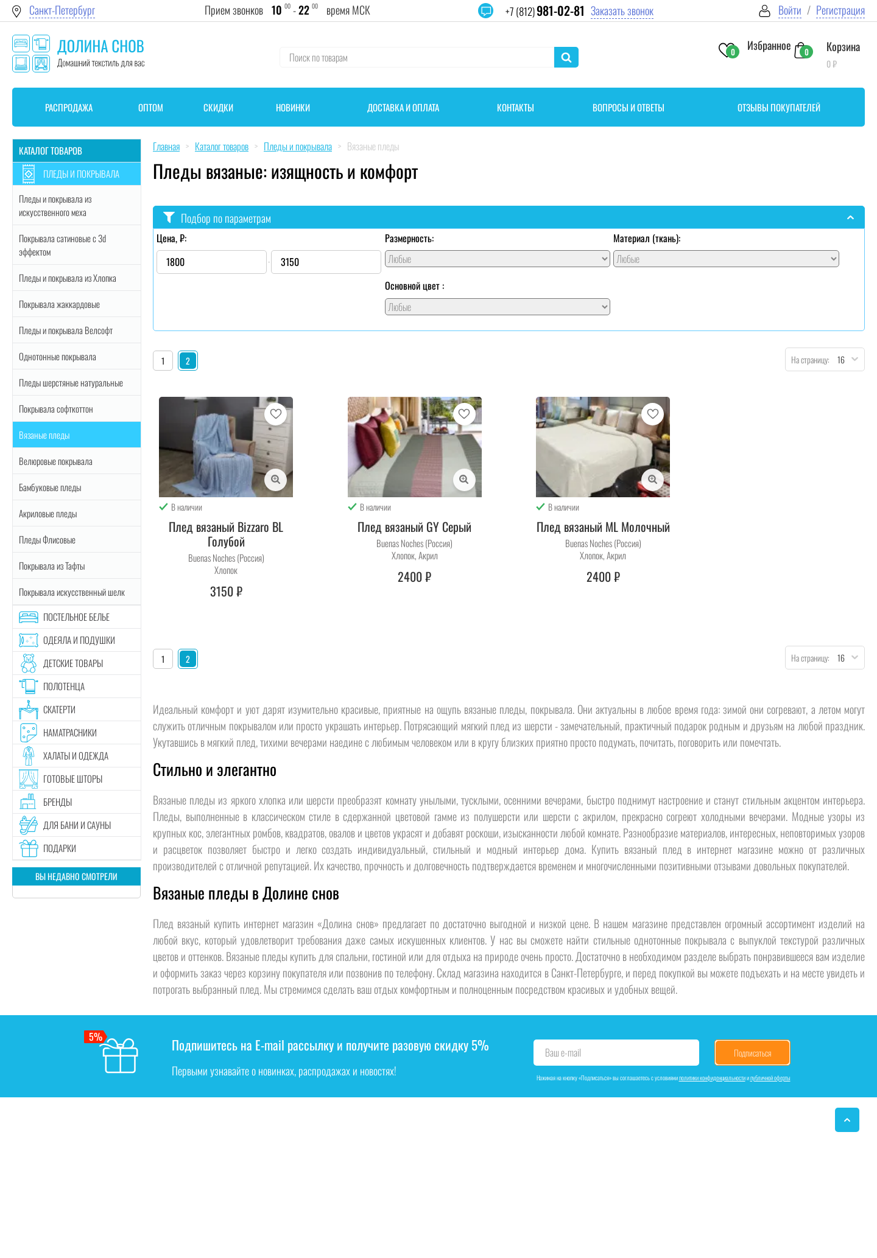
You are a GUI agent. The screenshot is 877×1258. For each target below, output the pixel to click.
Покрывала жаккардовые (59, 303)
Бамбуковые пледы (50, 487)
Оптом (150, 107)
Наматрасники (70, 732)
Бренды (57, 801)
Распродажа (69, 107)
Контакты (515, 107)
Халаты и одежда (75, 755)
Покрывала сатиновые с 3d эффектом (62, 244)
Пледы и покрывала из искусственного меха (55, 205)
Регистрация (840, 10)
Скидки (218, 107)
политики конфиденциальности (712, 1077)
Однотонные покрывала (57, 356)
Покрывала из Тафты (52, 565)
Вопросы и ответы (628, 107)
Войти (789, 10)
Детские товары (73, 662)
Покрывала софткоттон (56, 408)
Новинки (293, 107)
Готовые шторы (72, 778)
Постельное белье (76, 616)
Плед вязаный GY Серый (414, 526)
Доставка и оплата (403, 107)
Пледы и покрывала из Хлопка (67, 277)
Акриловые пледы (48, 513)
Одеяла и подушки (79, 639)
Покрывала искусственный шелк (72, 591)
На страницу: (807, 359)
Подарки (59, 847)
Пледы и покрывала (81, 173)
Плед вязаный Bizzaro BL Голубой (226, 533)
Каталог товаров (50, 150)
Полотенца (64, 686)
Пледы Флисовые (47, 539)
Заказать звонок (622, 10)
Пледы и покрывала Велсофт (66, 330)
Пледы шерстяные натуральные (71, 382)
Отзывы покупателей (779, 107)
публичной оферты (770, 1077)
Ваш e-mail (563, 1052)
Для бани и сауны (77, 824)
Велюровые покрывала (56, 460)
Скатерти (59, 709)
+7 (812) (545, 11)
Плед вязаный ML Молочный (603, 526)
